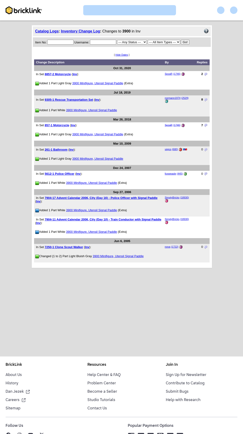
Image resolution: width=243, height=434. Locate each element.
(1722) (174, 246)
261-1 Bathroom (56, 149)
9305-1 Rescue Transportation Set (69, 99)
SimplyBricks (172, 197)
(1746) (177, 73)
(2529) (185, 98)
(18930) (184, 197)
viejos (168, 149)
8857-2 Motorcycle (58, 74)
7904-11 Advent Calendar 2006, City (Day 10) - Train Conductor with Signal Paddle (103, 219)
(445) (180, 173)
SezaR (169, 73)
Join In (172, 365)
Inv (75, 74)
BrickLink (14, 365)
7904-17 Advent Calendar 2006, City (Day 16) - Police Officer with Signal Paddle (101, 198)
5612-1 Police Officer (59, 173)
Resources (96, 365)
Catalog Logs (47, 31)
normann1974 (173, 98)
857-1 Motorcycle (57, 125)
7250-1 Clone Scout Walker (64, 247)
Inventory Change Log (80, 31)
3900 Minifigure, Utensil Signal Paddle (97, 83)
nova (167, 246)
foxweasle (170, 173)
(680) (175, 149)
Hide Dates (121, 54)
